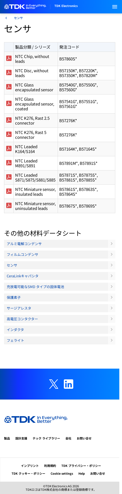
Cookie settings (62, 473)
